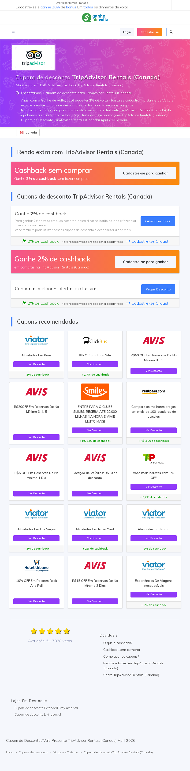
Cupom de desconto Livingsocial (38, 714)
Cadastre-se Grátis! (147, 241)
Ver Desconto (37, 364)
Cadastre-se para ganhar (145, 173)
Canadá (28, 132)
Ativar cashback (158, 221)
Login (127, 32)
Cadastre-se (150, 32)
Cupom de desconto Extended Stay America (46, 708)
